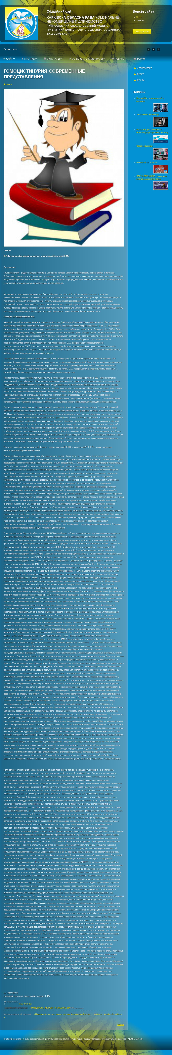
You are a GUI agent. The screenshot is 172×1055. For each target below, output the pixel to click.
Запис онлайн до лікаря (86, 59)
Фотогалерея (144, 68)
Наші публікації (25, 1004)
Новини (118, 59)
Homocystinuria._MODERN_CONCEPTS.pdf (50, 1008)
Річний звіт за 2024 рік (146, 162)
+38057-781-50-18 (142, 32)
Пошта (140, 80)
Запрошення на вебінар (147, 114)
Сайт (7, 59)
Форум (139, 59)
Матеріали (52, 59)
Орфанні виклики (144, 146)
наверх (120, 1024)
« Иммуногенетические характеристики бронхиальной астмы (62, 1014)
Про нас (28, 59)
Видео (140, 74)
